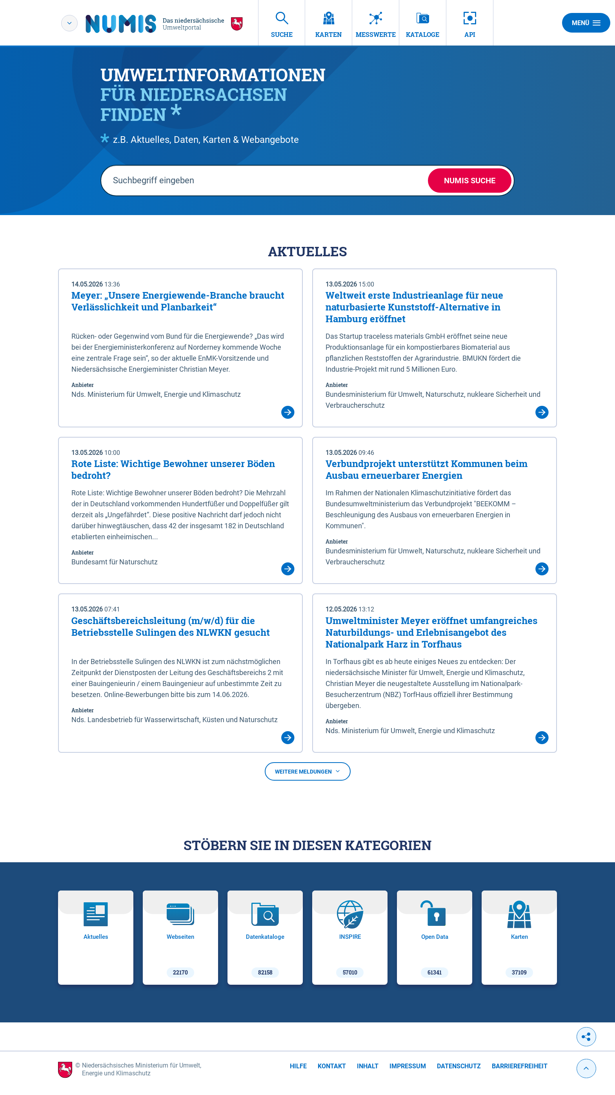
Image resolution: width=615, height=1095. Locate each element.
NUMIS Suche (469, 180)
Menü (586, 23)
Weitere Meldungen (307, 771)
